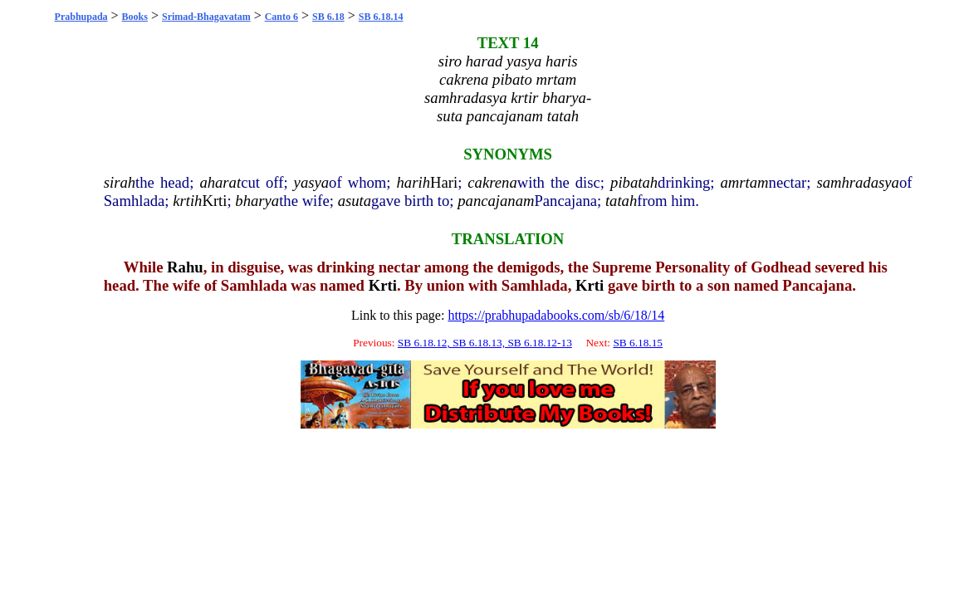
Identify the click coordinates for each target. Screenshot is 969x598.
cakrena (491, 182)
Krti (214, 200)
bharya (257, 200)
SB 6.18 (328, 16)
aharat (220, 182)
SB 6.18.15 (638, 342)
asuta (354, 200)
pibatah (634, 182)
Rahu (185, 267)
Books (135, 16)
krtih (187, 200)
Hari (444, 182)
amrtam (745, 182)
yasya (311, 182)
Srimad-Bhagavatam (206, 16)
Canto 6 (281, 16)
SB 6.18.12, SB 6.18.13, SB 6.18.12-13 (485, 342)
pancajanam (496, 200)
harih (413, 182)
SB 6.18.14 (381, 16)
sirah (119, 182)
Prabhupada (81, 16)
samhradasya (857, 182)
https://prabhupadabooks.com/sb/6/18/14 (556, 315)
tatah (621, 200)
